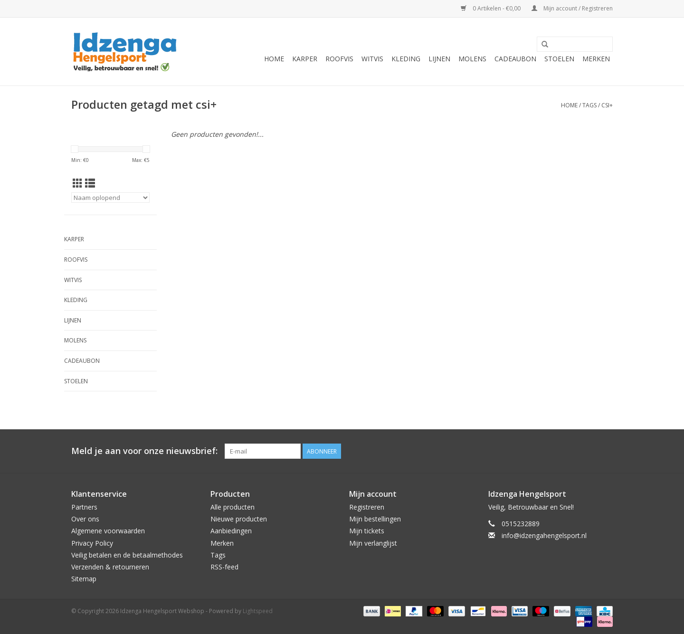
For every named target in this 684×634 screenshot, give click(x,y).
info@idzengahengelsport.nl (544, 535)
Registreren (366, 506)
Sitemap (83, 578)
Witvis (372, 58)
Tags (589, 105)
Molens (472, 58)
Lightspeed (258, 611)
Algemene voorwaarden (108, 530)
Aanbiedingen (231, 530)
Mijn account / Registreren (572, 8)
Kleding (405, 58)
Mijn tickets (366, 530)
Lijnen (439, 58)
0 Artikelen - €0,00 (491, 8)
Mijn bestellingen (375, 518)
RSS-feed (224, 566)
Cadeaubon (515, 58)
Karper (304, 58)
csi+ (607, 105)
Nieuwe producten (238, 518)
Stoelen (559, 58)
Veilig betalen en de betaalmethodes (127, 554)
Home (274, 58)
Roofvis (339, 58)
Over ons (85, 518)
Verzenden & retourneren (110, 566)
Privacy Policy (92, 543)
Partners (84, 506)
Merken (596, 58)
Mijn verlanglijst (373, 543)
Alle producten (232, 506)
